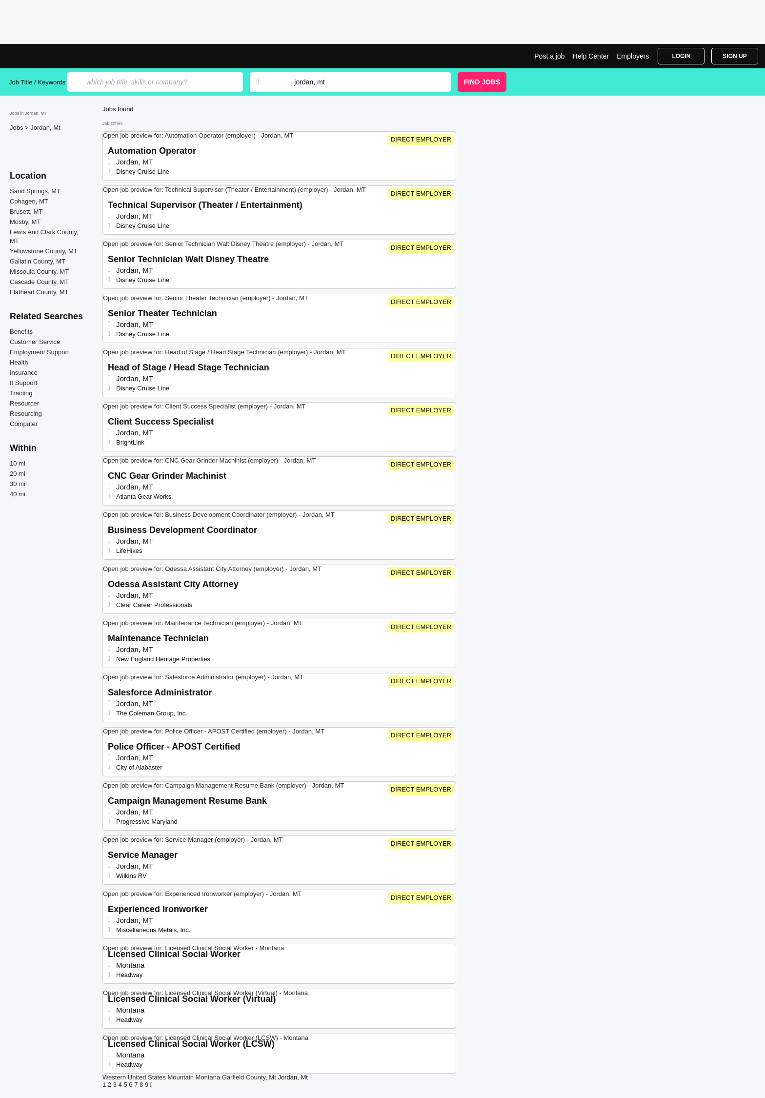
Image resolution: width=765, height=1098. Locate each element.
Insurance (24, 372)
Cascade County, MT (39, 281)
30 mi (17, 484)
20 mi (17, 473)
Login (681, 56)
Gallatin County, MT (37, 261)
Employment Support (39, 352)
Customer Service (35, 342)
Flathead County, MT (39, 292)
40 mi (17, 494)
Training (21, 393)
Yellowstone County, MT (44, 251)
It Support (23, 382)
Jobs (17, 127)
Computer (24, 423)
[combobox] (363, 82)
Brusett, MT (26, 211)
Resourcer (24, 403)
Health (19, 362)
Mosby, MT (25, 221)
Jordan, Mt (45, 127)
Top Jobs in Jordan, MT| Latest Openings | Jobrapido (45, 56)
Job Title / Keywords (37, 82)
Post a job (549, 56)
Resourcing (26, 413)
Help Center (591, 56)
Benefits (21, 331)
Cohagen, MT (29, 201)
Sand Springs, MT (35, 191)
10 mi (17, 463)
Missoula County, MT (39, 271)
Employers (633, 56)
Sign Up (734, 56)
